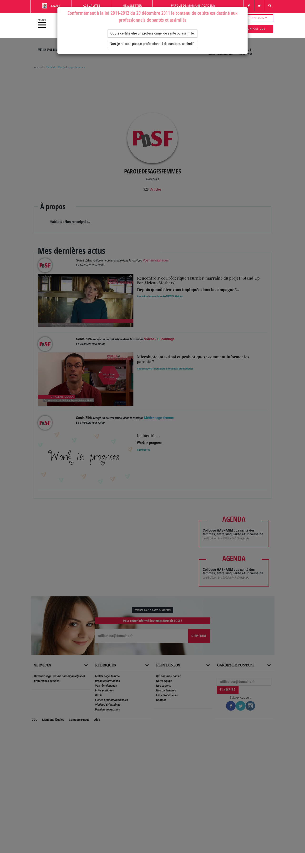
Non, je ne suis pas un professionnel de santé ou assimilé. (152, 44)
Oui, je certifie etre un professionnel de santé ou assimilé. (152, 33)
